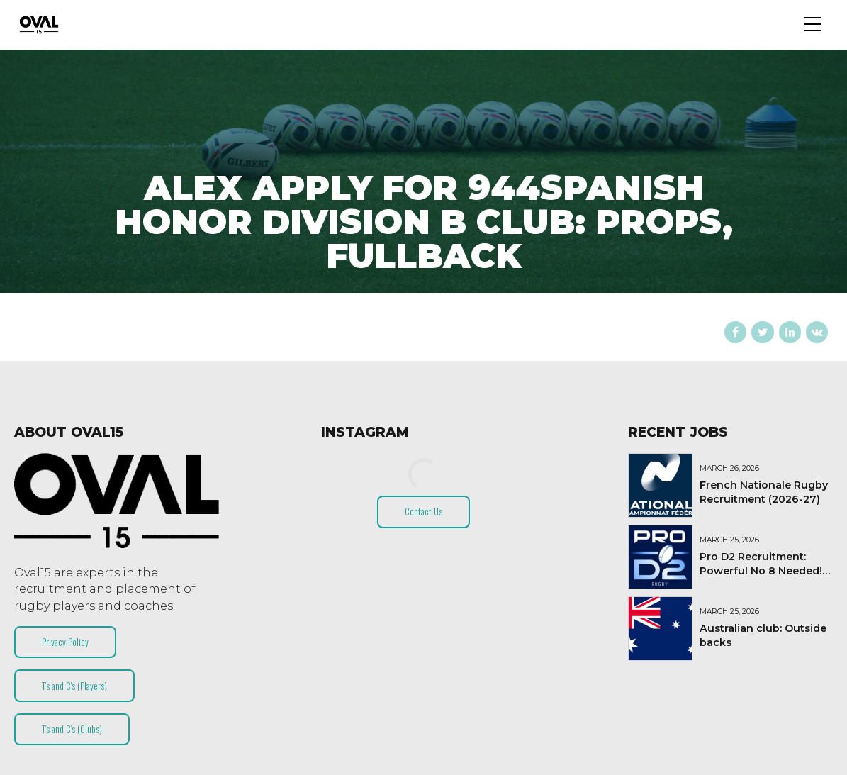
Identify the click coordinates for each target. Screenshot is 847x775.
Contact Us (423, 511)
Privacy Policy (65, 642)
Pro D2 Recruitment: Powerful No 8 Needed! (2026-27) (761, 570)
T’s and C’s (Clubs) (72, 729)
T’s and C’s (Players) (74, 686)
